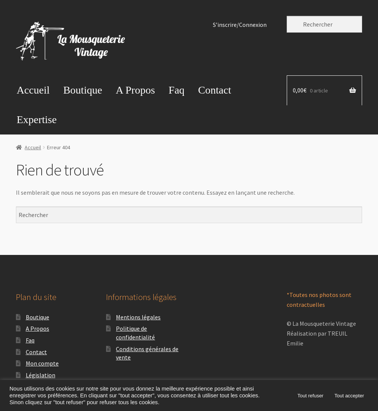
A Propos (135, 90)
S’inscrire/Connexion (240, 24)
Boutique (82, 90)
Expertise (37, 119)
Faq (176, 90)
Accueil (33, 90)
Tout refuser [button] (310, 395)
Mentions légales (138, 317)
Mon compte (42, 363)
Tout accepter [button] (349, 395)
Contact (214, 90)
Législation (40, 375)
